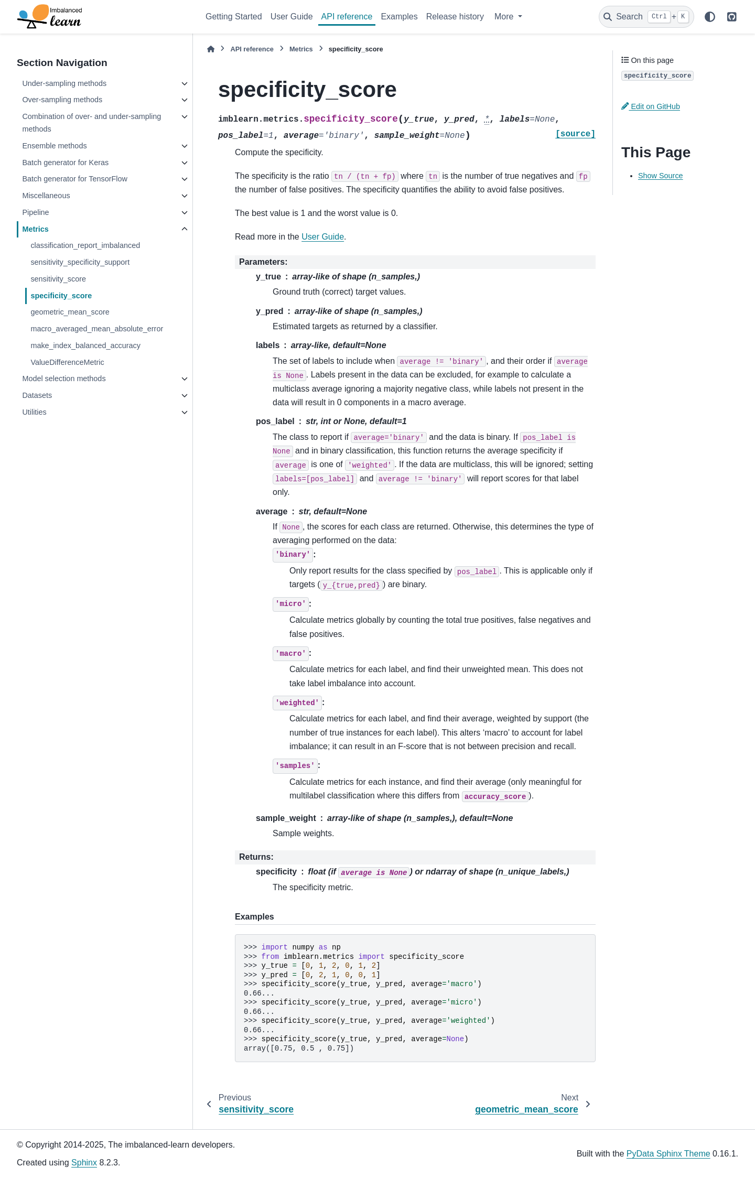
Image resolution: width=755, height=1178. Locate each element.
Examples (399, 16)
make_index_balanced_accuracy (85, 345)
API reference (347, 16)
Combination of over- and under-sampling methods (91, 122)
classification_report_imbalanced (85, 245)
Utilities (34, 412)
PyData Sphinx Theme (668, 1153)
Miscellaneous (46, 195)
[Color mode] (710, 17)
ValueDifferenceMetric (67, 362)
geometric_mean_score (69, 312)
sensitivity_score (58, 279)
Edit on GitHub (650, 106)
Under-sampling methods (64, 83)
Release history (455, 16)
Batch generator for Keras (65, 162)
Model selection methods (63, 378)
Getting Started (234, 16)
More (505, 16)
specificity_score (61, 295)
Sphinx (84, 1162)
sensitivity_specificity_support (80, 262)
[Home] (210, 49)
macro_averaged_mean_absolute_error (96, 329)
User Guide (292, 16)
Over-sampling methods (62, 99)
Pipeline (35, 212)
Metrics (35, 229)
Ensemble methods (54, 146)
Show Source (660, 175)
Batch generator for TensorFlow (74, 179)
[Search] (646, 17)
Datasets (37, 395)
